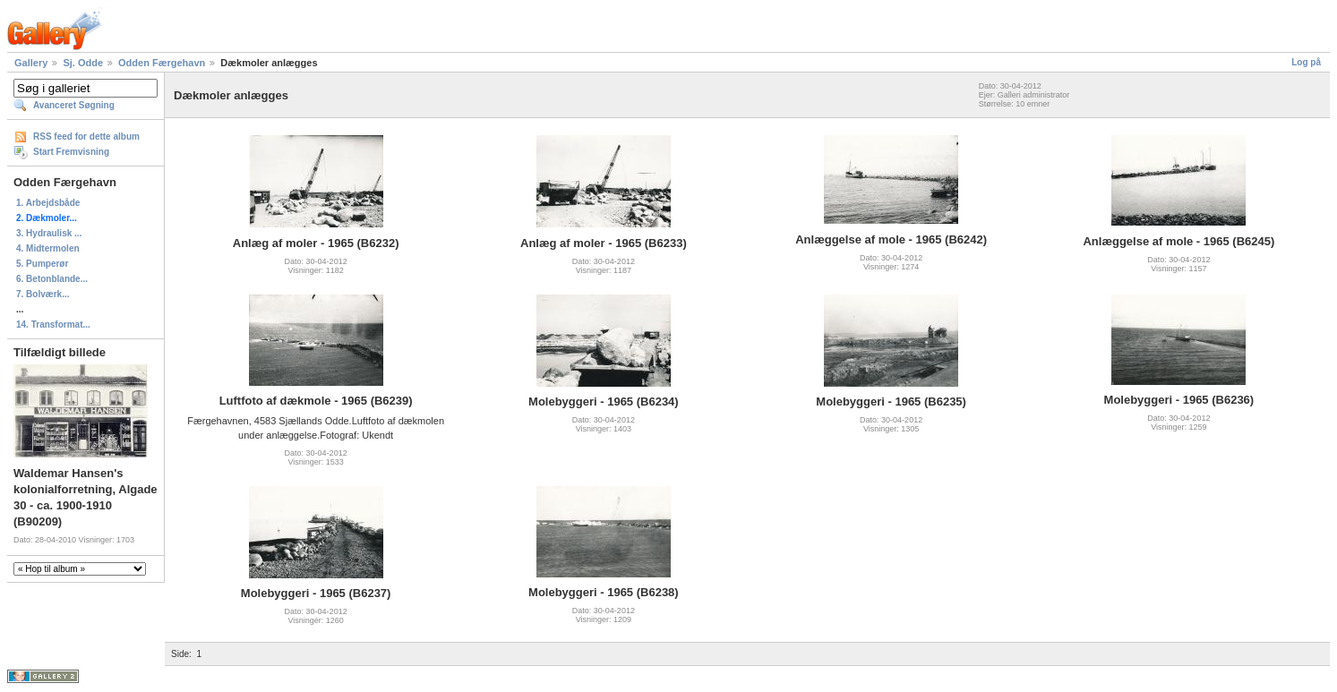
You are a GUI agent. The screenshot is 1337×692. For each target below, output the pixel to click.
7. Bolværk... (42, 294)
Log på (1306, 62)
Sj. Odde (83, 62)
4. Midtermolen (48, 248)
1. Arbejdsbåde (48, 203)
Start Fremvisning (71, 152)
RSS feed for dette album (86, 136)
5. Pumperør (42, 264)
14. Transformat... (53, 324)
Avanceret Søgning (74, 105)
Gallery (30, 62)
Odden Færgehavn (161, 62)
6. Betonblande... (52, 279)
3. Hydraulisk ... (48, 233)
